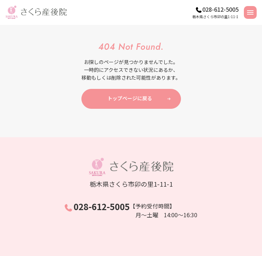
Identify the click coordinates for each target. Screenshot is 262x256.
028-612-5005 (220, 9)
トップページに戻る (129, 98)
